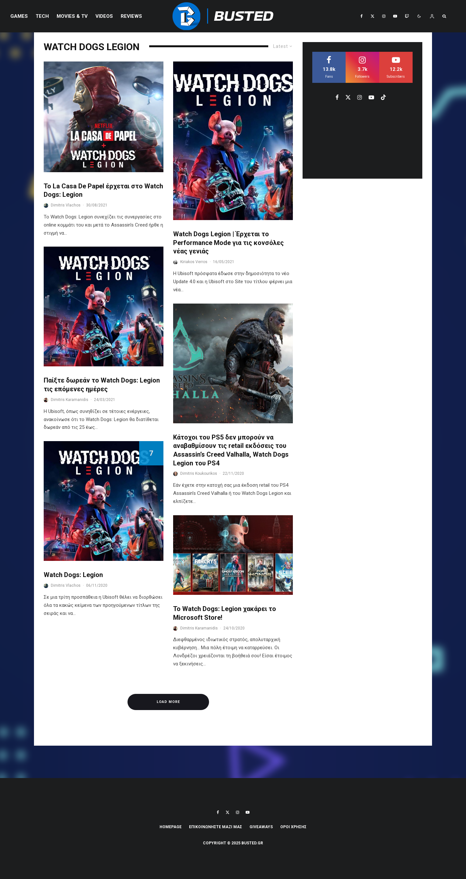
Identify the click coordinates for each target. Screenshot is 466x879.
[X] (372, 16)
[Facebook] (362, 16)
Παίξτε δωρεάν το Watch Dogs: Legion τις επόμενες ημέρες (102, 384)
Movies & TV (72, 16)
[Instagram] (383, 16)
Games (19, 16)
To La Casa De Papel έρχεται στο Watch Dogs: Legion (103, 190)
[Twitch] (407, 16)
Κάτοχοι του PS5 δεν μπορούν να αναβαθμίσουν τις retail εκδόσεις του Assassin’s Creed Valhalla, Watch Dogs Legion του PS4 (231, 450)
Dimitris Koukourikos (198, 473)
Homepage (171, 827)
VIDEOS (104, 16)
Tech (42, 16)
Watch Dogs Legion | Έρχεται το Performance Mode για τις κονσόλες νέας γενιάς (228, 242)
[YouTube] (395, 16)
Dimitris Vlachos (66, 205)
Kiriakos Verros (193, 262)
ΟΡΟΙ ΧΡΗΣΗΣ (293, 827)
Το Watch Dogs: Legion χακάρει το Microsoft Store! (224, 613)
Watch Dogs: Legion (73, 575)
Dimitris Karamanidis (69, 399)
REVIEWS (131, 16)
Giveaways (261, 827)
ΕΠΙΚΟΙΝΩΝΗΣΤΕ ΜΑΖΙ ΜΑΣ (215, 827)
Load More (168, 702)
